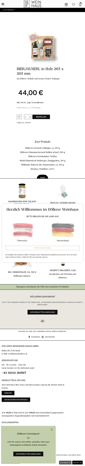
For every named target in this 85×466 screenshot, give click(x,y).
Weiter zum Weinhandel (42, 248)
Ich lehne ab (65, 463)
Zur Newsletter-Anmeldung (28, 454)
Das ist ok (77, 463)
